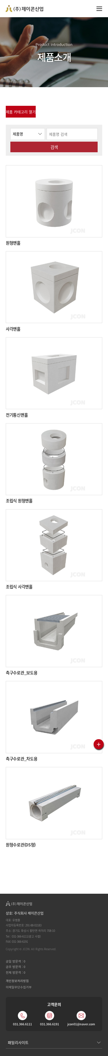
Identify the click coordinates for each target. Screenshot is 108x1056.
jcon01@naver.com (81, 1024)
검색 (54, 147)
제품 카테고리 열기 (21, 111)
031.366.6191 (49, 1024)
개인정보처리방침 (17, 981)
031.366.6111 (22, 1024)
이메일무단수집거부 (19, 987)
